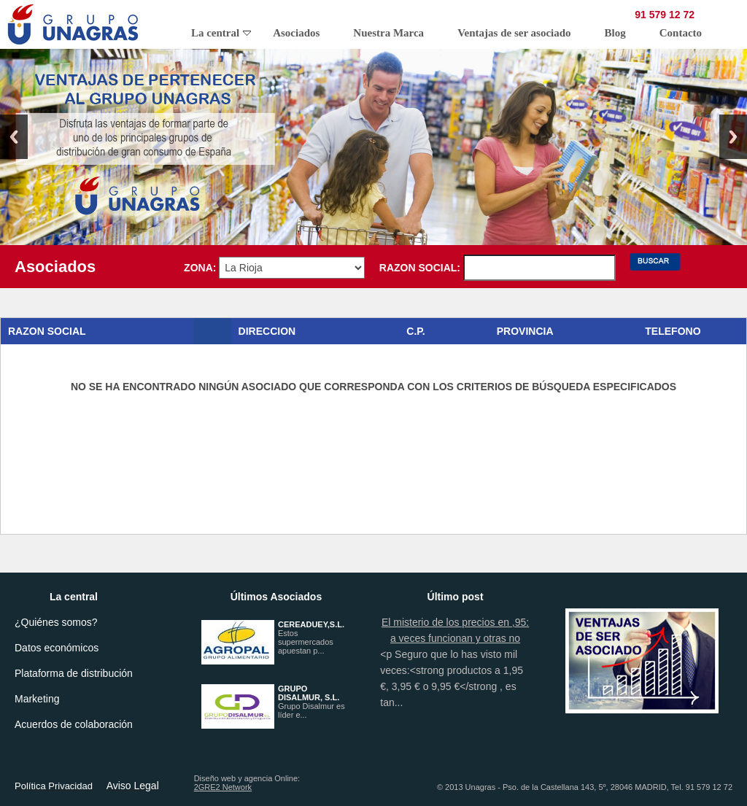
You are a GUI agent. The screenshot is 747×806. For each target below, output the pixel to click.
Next (733, 137)
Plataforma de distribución (74, 673)
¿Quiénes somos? (56, 622)
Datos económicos (56, 648)
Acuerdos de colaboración (74, 724)
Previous (14, 137)
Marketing (37, 699)
